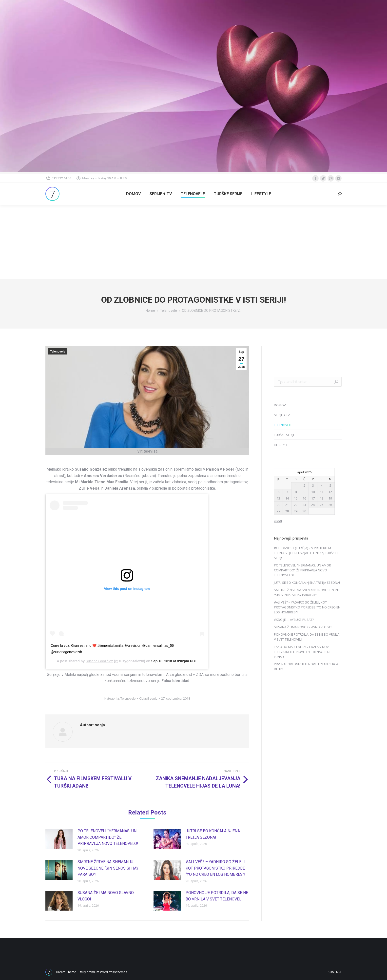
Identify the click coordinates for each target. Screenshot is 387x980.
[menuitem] (133, 194)
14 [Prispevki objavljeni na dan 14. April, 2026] (287, 498)
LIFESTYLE (281, 444)
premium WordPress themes (107, 972)
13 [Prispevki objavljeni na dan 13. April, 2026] (278, 498)
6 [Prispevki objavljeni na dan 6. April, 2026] (278, 492)
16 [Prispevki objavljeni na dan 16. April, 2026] (304, 498)
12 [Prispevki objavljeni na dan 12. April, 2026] (330, 492)
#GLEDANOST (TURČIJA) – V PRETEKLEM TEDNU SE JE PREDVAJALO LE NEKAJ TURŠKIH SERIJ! (306, 553)
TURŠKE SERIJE (284, 435)
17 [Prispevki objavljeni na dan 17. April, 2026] (313, 498)
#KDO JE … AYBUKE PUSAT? (294, 619)
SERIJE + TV (282, 415)
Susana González (99, 661)
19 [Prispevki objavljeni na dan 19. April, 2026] (330, 498)
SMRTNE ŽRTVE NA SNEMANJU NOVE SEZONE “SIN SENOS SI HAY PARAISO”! (107, 868)
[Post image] (59, 839)
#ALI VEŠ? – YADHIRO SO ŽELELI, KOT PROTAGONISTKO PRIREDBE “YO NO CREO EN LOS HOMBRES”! (216, 868)
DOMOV (280, 405)
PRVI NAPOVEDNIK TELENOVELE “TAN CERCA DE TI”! (306, 666)
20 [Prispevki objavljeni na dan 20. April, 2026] (278, 504)
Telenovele (57, 351)
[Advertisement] (193, 242)
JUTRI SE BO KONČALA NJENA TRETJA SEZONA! (213, 834)
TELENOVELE (283, 425)
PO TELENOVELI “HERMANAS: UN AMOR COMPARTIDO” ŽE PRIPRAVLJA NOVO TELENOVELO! (107, 837)
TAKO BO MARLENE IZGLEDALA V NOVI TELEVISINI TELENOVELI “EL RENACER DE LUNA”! (302, 652)
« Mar (278, 521)
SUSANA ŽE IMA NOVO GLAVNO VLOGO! (105, 895)
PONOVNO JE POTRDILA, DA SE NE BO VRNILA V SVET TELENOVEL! (217, 895)
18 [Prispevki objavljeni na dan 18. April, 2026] (321, 498)
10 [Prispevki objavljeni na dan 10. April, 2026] (313, 492)
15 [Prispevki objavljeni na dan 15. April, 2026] (295, 498)
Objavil (148, 698)
